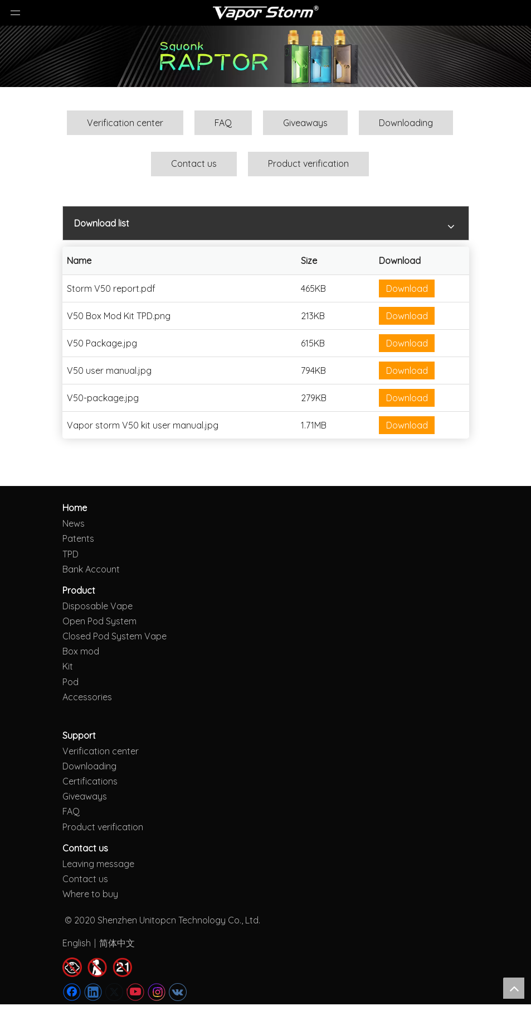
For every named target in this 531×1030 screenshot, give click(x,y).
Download (407, 288)
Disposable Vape (97, 606)
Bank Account (91, 569)
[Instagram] (156, 992)
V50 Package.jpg (102, 343)
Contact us (194, 163)
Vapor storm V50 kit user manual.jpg (142, 425)
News (73, 523)
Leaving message (98, 863)
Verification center (125, 122)
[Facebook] (72, 992)
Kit (67, 666)
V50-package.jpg (103, 397)
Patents (78, 538)
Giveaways (305, 122)
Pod (70, 681)
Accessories (87, 696)
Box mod (80, 651)
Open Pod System (99, 621)
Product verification (308, 163)
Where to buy (90, 893)
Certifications (90, 781)
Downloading (406, 122)
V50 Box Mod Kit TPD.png (118, 315)
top (513, 988)
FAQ (223, 122)
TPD (70, 554)
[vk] (178, 992)
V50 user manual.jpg (109, 370)
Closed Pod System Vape (114, 636)
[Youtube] (135, 992)
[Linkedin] (93, 992)
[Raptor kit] (265, 56)
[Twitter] (114, 992)
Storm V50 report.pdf (111, 288)
